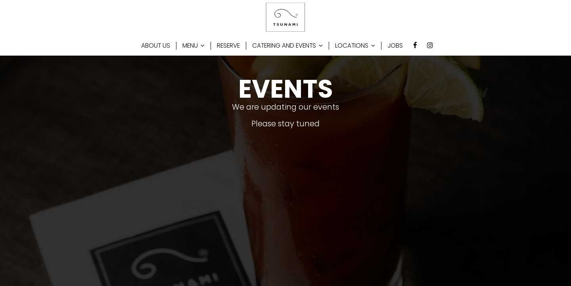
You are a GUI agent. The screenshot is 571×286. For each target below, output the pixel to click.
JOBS (395, 46)
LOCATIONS (355, 46)
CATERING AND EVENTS (287, 46)
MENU (193, 46)
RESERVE (228, 46)
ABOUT (155, 46)
